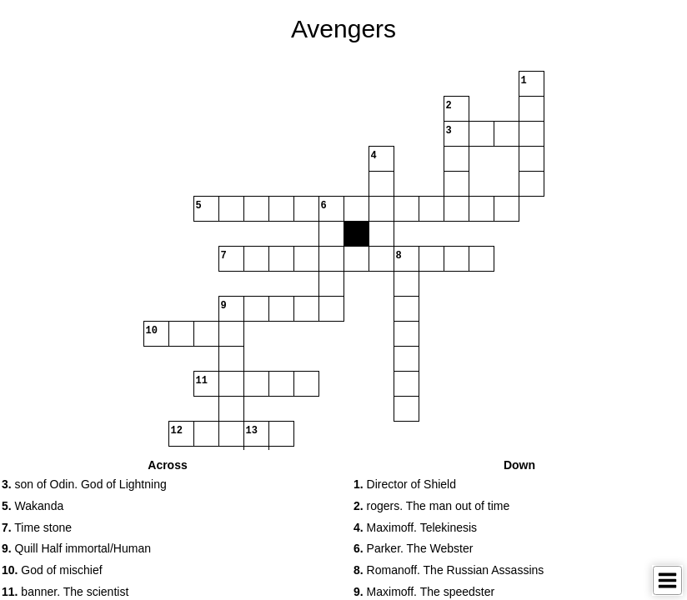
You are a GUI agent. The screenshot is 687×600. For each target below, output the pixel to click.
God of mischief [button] (52, 570)
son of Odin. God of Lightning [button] (84, 484)
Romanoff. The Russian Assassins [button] (449, 570)
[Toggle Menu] (667, 580)
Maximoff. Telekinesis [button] (415, 527)
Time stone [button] (37, 527)
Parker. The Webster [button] (413, 548)
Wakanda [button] (32, 505)
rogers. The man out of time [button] (431, 505)
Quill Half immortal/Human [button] (76, 548)
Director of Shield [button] (405, 484)
